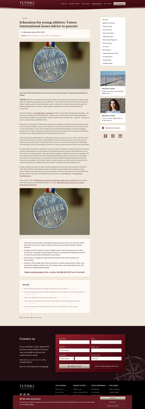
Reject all (112, 402)
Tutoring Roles (107, 60)
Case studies (95, 392)
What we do (77, 389)
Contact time (95, 355)
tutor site (45, 366)
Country (62, 347)
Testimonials (95, 389)
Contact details (114, 392)
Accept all (112, 398)
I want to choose (113, 406)
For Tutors (107, 3)
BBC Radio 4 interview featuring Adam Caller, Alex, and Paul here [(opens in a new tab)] (57, 180)
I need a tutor (74, 366)
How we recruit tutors (80, 392)
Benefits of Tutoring (32, 35)
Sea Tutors (106, 46)
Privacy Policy (29, 404)
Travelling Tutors (108, 56)
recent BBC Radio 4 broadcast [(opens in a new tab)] (43, 113)
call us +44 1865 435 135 (60, 272)
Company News (44, 35)
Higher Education (108, 36)
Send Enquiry (119, 3)
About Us (64, 3)
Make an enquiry (114, 389)
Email (93, 338)
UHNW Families (55, 35)
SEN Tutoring (107, 50)
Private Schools (107, 43)
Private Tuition (74, 3)
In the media (59, 392)
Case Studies (86, 3)
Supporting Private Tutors (110, 53)
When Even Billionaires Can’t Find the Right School (40, 297)
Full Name (62, 338)
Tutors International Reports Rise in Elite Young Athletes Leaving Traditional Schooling (52, 301)
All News (105, 19)
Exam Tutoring (107, 30)
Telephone (62, 355)
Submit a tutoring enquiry (33, 272)
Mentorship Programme (110, 40)
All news (24, 18)
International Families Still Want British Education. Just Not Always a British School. (51, 306)
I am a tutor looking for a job (106, 366)
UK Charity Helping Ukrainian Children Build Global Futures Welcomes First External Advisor (54, 292)
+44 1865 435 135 (26, 362)
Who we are (59, 389)
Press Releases (97, 3)
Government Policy (108, 33)
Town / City (95, 347)
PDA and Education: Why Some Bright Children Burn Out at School (46, 288)
